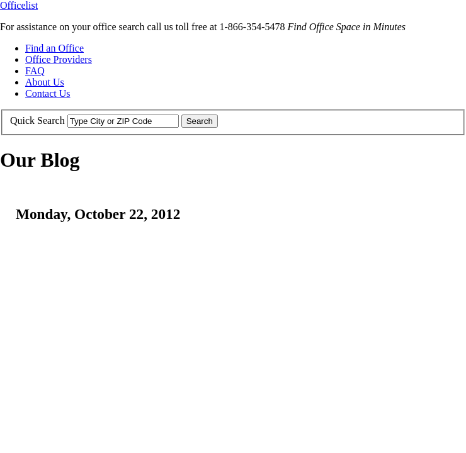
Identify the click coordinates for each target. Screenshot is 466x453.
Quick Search (37, 120)
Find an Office (54, 48)
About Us (44, 82)
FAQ (35, 70)
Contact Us (48, 93)
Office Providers (58, 59)
